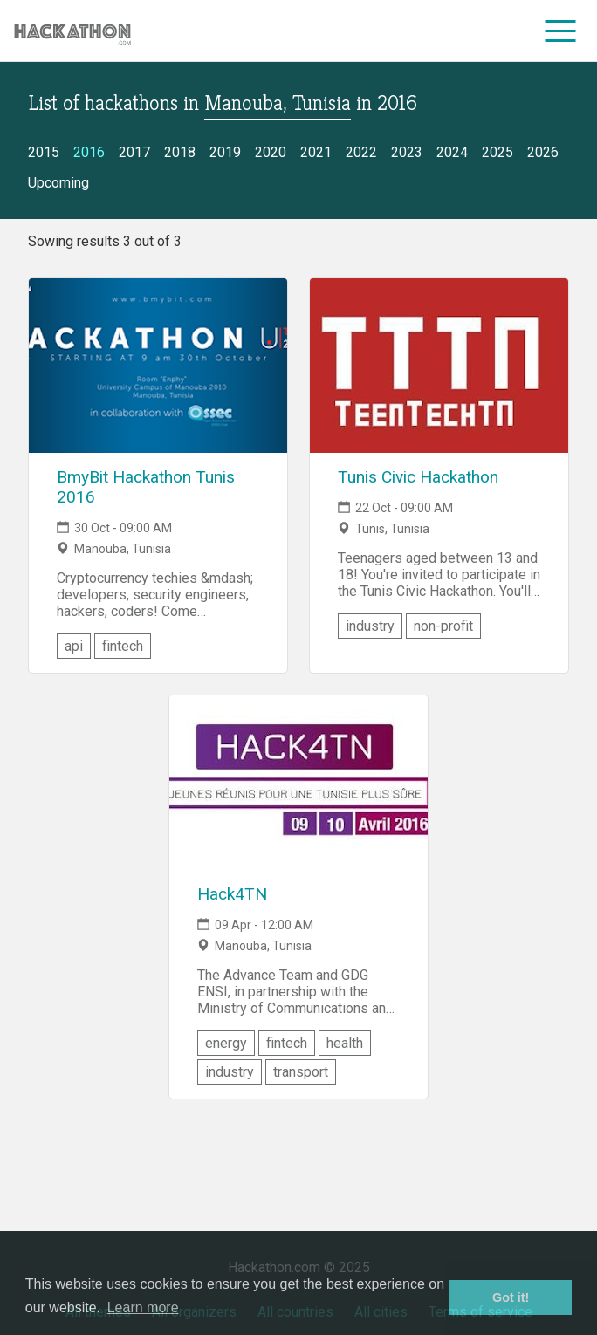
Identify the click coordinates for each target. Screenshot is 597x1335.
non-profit (443, 626)
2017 (134, 152)
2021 (316, 152)
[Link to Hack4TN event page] (298, 782)
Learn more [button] (143, 1307)
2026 (543, 152)
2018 (180, 152)
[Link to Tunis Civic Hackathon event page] (439, 365)
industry (370, 626)
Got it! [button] (510, 1297)
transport (300, 1072)
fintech (122, 646)
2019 (225, 152)
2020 (270, 152)
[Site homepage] (72, 31)
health (344, 1043)
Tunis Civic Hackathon (418, 477)
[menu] (561, 30)
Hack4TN (232, 894)
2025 (497, 152)
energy (226, 1043)
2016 (89, 152)
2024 (452, 152)
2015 (43, 152)
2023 (406, 152)
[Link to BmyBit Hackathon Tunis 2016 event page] (158, 365)
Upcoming (58, 183)
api (74, 646)
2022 (361, 152)
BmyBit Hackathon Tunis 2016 (146, 487)
